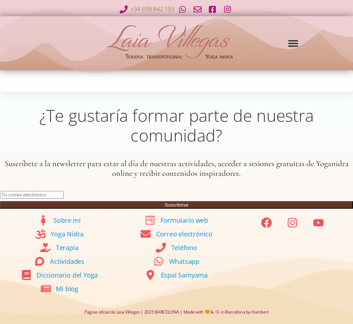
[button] (293, 43)
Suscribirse (177, 205)
